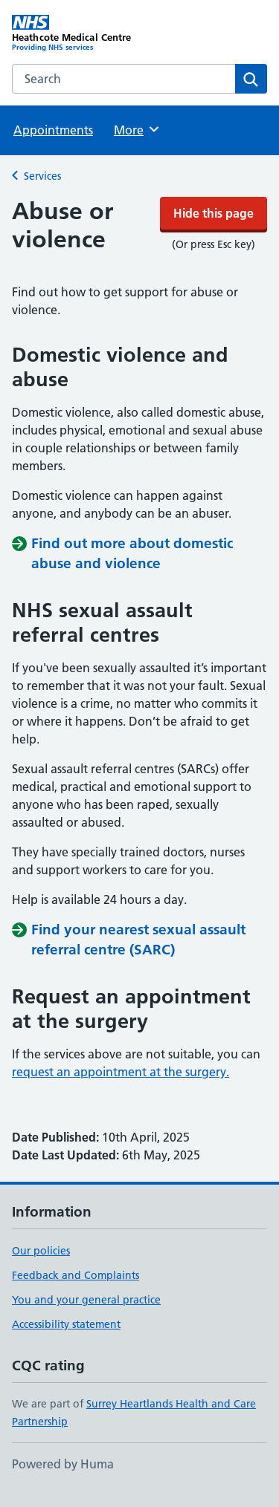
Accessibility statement (66, 1340)
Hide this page (140, 22)
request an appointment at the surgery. (120, 1088)
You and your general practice (86, 1316)
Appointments (53, 174)
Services (42, 220)
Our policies (41, 1267)
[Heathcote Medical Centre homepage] (76, 78)
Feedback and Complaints (75, 1291)
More (137, 174)
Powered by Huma (63, 1480)
